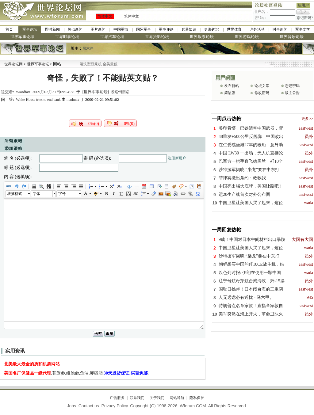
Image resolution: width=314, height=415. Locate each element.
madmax (73, 99)
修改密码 (262, 93)
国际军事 (143, 29)
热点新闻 (75, 29)
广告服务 (117, 398)
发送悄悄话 (120, 92)
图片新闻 (98, 29)
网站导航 (177, 398)
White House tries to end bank (39, 99)
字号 (62, 194)
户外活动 (257, 29)
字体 (36, 194)
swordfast (23, 92)
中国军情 (120, 29)
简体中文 (105, 16)
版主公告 (292, 93)
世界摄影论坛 (157, 36)
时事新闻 (280, 29)
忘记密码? (305, 18)
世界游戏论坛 (247, 36)
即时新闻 (52, 29)
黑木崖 (88, 48)
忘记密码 (292, 86)
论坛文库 (262, 86)
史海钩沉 (211, 29)
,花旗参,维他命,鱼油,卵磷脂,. (76, 373)
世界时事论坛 (67, 36)
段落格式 (14, 194)
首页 (9, 29)
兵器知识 (189, 29)
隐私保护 (197, 398)
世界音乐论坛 (292, 36)
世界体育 (234, 29)
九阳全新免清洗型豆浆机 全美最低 (96, 64)
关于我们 (157, 398)
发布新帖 (231, 86)
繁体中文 (131, 16)
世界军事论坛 (22, 36)
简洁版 (229, 93)
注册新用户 (177, 158)
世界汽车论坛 (112, 36)
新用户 (303, 5)
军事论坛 (29, 29)
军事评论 (166, 29)
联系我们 (137, 398)
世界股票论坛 (202, 36)
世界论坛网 (13, 64)
